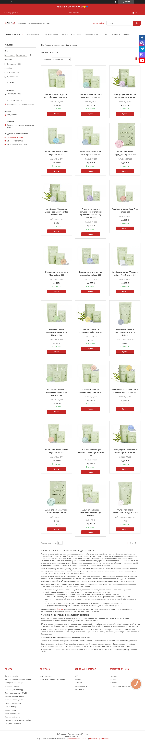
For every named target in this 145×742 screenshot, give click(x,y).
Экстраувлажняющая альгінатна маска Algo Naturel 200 (56, 392)
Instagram (113, 676)
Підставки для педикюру (15, 696)
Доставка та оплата (93, 34)
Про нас (127, 34)
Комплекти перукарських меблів (18, 720)
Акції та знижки (46, 676)
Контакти (116, 34)
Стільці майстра (11, 706)
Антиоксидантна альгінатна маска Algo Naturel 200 (56, 332)
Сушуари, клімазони (13, 724)
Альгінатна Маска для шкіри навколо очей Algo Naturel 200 (56, 212)
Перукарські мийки (12, 713)
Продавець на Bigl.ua (72, 736)
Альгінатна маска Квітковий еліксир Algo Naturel (90, 513)
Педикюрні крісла (12, 686)
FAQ (106, 34)
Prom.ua (85, 734)
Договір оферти (81, 686)
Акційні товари (33, 34)
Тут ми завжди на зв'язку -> (121, 686)
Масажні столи (10, 710)
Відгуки (65, 34)
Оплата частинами (50, 34)
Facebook (113, 683)
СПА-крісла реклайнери (14, 683)
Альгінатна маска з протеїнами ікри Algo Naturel (125, 332)
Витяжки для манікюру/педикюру (18, 679)
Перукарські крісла (12, 717)
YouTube (113, 679)
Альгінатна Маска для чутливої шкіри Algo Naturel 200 (91, 452)
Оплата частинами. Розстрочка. (53, 679)
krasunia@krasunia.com (16, 137)
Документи (79, 689)
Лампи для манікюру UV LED (16, 693)
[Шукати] (137, 23)
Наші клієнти (76, 34)
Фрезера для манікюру (14, 689)
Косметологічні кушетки (14, 700)
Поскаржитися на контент (78, 738)
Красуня (60, 609)
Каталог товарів (11, 676)
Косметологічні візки (13, 703)
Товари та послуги (12, 34)
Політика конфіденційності (99, 738)
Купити (56, 114)
